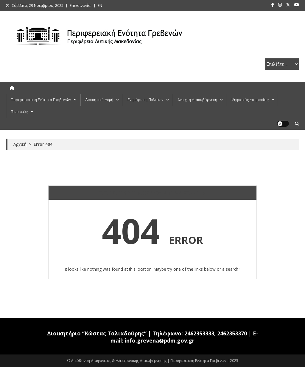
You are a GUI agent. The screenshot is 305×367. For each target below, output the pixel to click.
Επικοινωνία (80, 5)
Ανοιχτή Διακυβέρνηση (197, 99)
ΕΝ (100, 5)
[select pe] (282, 64)
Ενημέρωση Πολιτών (145, 99)
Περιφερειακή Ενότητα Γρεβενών (41, 99)
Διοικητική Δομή (99, 99)
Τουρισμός (19, 111)
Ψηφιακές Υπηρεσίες (250, 99)
